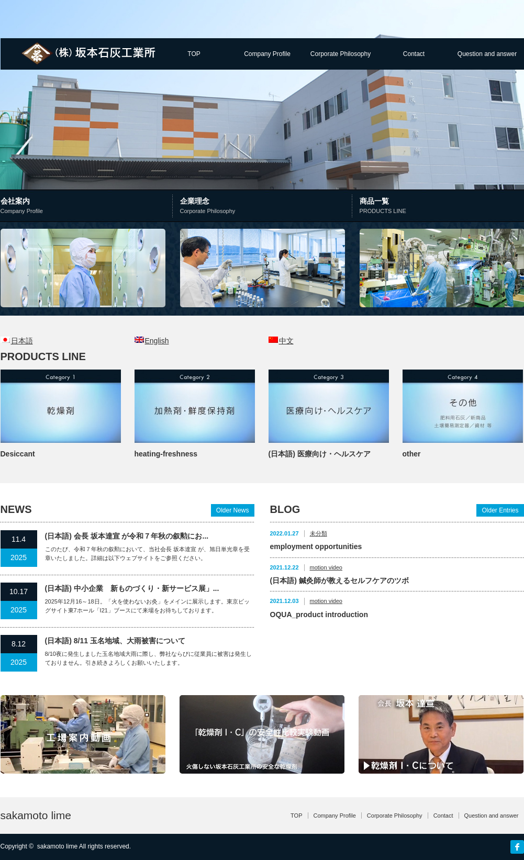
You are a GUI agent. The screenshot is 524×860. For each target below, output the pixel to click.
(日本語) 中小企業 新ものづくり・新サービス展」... (132, 588)
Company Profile (267, 54)
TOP (193, 54)
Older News (232, 510)
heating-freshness (166, 454)
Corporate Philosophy (340, 54)
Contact (414, 54)
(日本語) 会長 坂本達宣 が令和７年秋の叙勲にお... (127, 536)
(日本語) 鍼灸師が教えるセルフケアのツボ (339, 580)
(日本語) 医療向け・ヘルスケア (320, 454)
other (412, 454)
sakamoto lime (36, 815)
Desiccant (18, 454)
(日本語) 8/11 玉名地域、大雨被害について (115, 640)
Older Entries (500, 510)
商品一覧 (441, 207)
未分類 (318, 533)
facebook (517, 847)
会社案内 (88, 207)
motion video (326, 567)
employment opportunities (316, 546)
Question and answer (487, 54)
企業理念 (264, 207)
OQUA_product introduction (319, 614)
